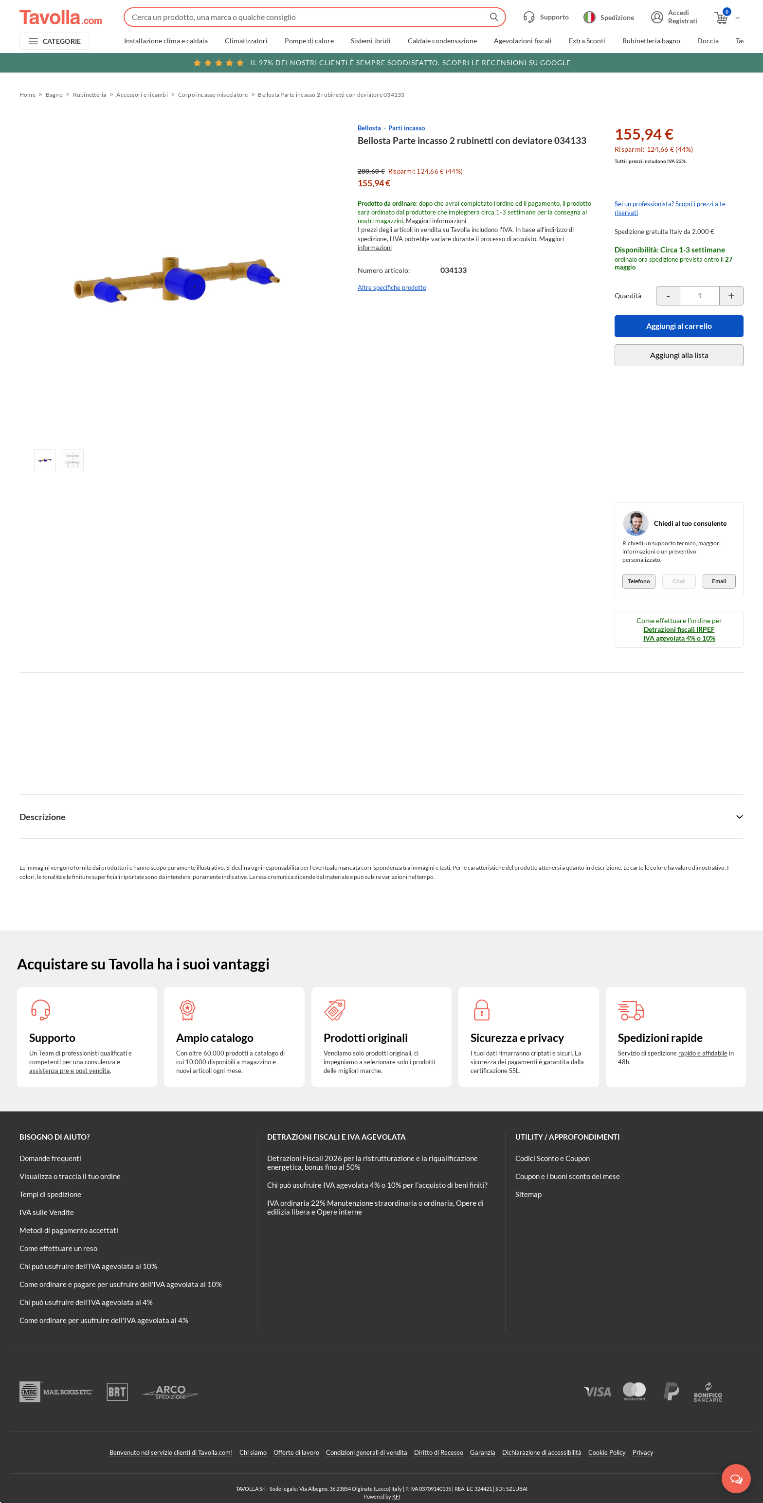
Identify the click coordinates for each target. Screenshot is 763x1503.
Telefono (639, 581)
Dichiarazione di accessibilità (541, 1452)
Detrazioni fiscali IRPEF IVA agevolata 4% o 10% (679, 633)
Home (27, 94)
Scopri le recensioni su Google (381, 63)
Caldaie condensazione (442, 41)
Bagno (54, 94)
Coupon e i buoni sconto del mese (567, 1176)
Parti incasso (406, 128)
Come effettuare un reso (58, 1248)
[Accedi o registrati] (673, 17)
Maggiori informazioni (436, 221)
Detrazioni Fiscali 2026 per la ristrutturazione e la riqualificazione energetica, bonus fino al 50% (372, 1162)
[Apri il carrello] (728, 18)
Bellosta (369, 128)
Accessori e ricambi (142, 94)
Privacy (643, 1452)
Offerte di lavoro (296, 1452)
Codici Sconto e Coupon (552, 1158)
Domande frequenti (50, 1158)
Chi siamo (253, 1452)
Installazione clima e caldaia (166, 41)
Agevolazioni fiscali (523, 41)
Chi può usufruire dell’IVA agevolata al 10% (88, 1266)
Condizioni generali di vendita (366, 1452)
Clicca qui (676, 62)
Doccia (708, 41)
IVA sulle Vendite (46, 1212)
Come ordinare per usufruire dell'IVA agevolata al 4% (103, 1320)
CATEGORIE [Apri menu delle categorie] (62, 41)
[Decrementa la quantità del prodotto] (668, 295)
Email (719, 581)
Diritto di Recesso (438, 1452)
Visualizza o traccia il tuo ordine (70, 1176)
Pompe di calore (309, 41)
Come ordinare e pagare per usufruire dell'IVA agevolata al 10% (120, 1284)
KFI (396, 1496)
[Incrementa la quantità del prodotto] (731, 295)
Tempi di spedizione (50, 1194)
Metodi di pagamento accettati (68, 1230)
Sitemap (528, 1194)
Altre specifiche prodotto (392, 287)
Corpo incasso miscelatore (213, 94)
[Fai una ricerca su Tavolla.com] (315, 17)
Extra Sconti (587, 41)
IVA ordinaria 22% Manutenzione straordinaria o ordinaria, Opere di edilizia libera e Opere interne (375, 1207)
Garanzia (482, 1452)
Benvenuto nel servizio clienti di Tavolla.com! (171, 1452)
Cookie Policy (607, 1452)
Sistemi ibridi (371, 41)
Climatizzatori (246, 41)
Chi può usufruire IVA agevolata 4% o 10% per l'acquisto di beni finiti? (377, 1185)
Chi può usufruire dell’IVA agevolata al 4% (86, 1302)
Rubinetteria (90, 94)
